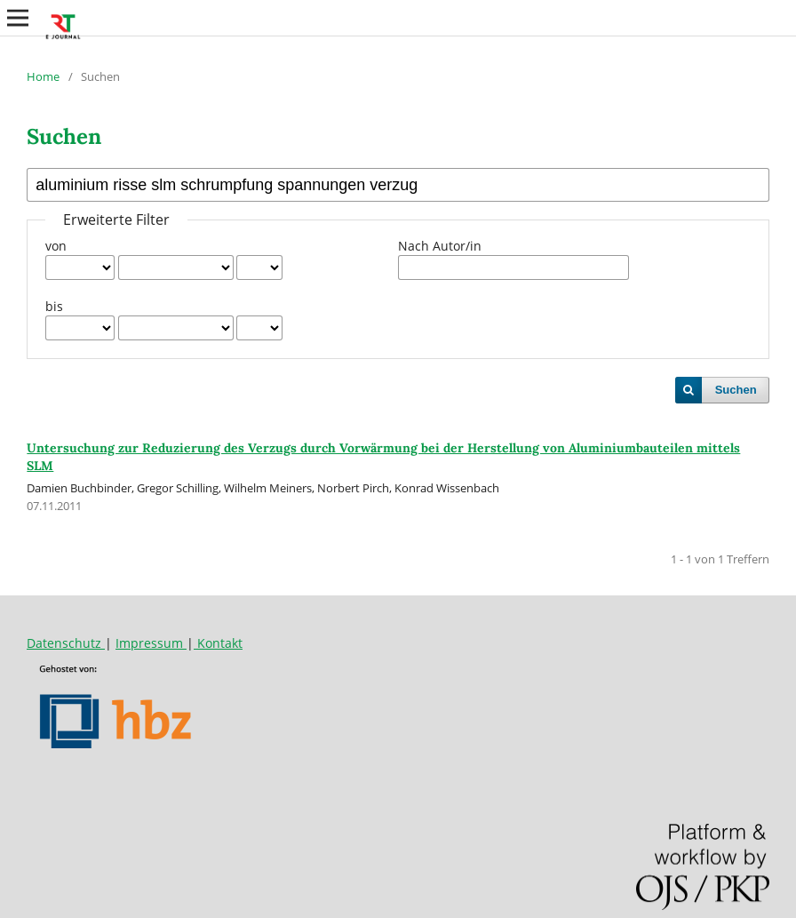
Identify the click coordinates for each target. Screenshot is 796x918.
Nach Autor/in (440, 245)
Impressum (151, 643)
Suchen (736, 389)
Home (43, 76)
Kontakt (218, 643)
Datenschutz (66, 643)
